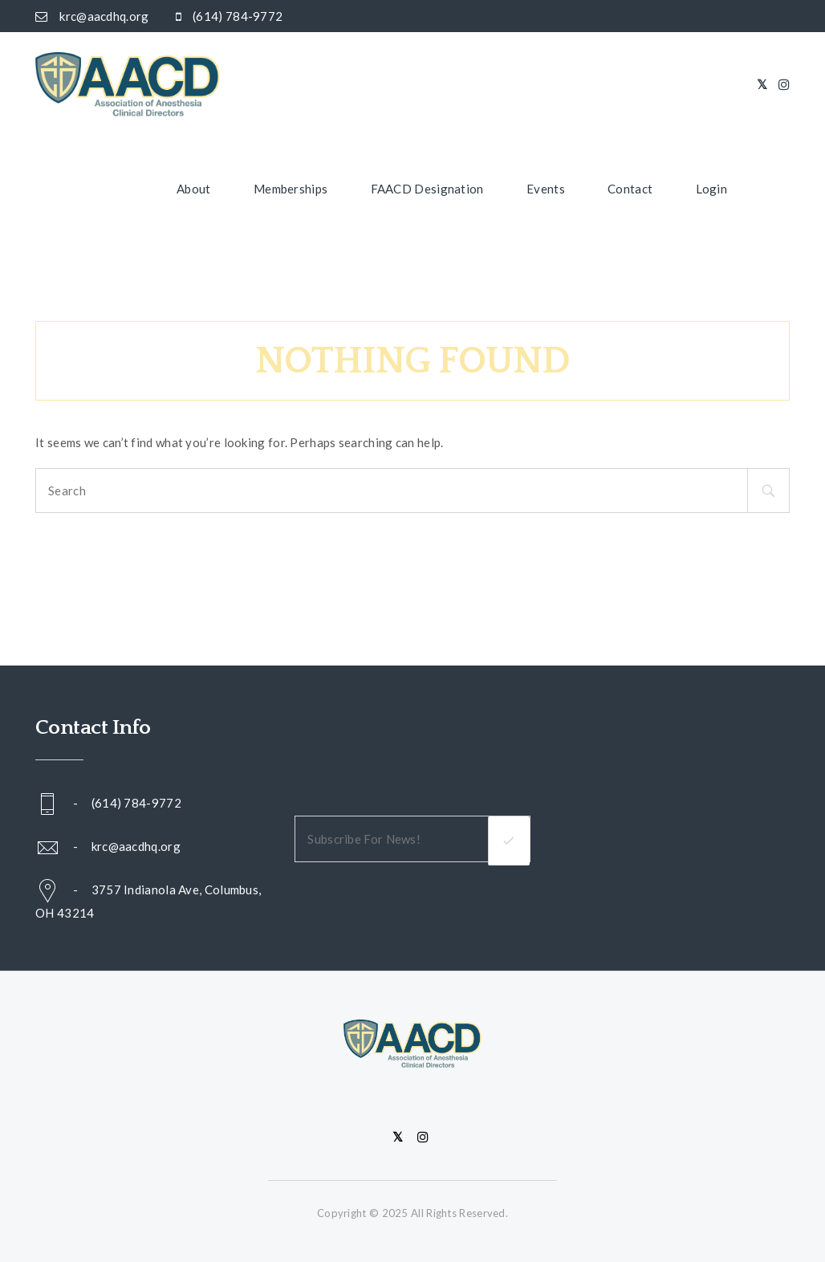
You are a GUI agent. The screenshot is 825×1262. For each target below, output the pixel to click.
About (194, 188)
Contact (630, 188)
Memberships (290, 188)
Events (545, 188)
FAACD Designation (427, 188)
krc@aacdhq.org (136, 845)
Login (712, 188)
